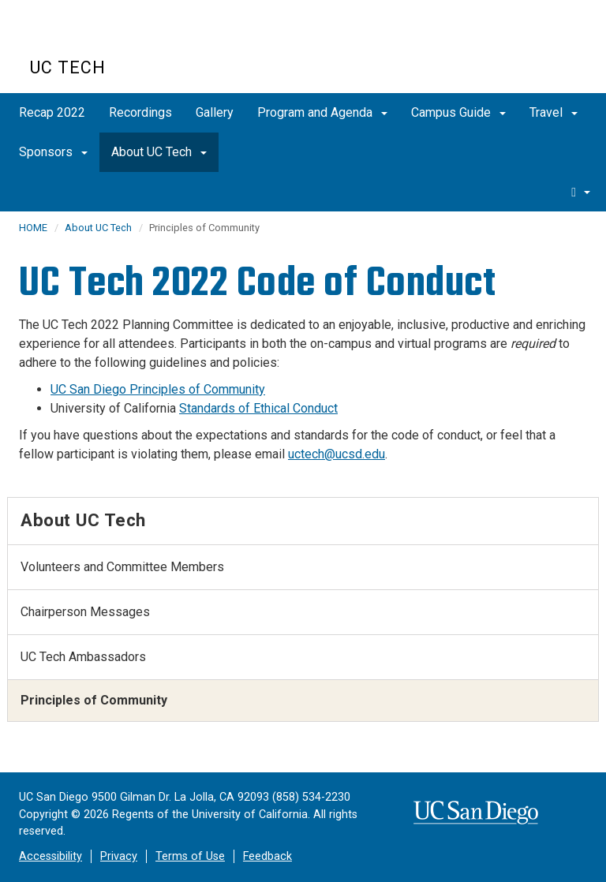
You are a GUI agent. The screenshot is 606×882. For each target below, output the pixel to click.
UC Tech (68, 67)
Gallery (215, 112)
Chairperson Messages (85, 611)
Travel (553, 112)
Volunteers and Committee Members (122, 566)
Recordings (140, 112)
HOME (33, 228)
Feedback (267, 856)
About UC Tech (159, 151)
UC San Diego (120, 38)
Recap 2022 (52, 112)
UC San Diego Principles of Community (157, 389)
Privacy (118, 856)
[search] (581, 191)
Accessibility (50, 856)
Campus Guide (458, 112)
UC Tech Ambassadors (83, 656)
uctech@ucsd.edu (336, 454)
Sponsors (53, 151)
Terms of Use (190, 856)
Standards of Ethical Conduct (258, 408)
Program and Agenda (322, 112)
